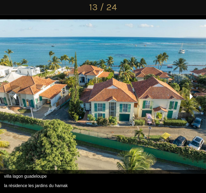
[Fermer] (7, 7)
